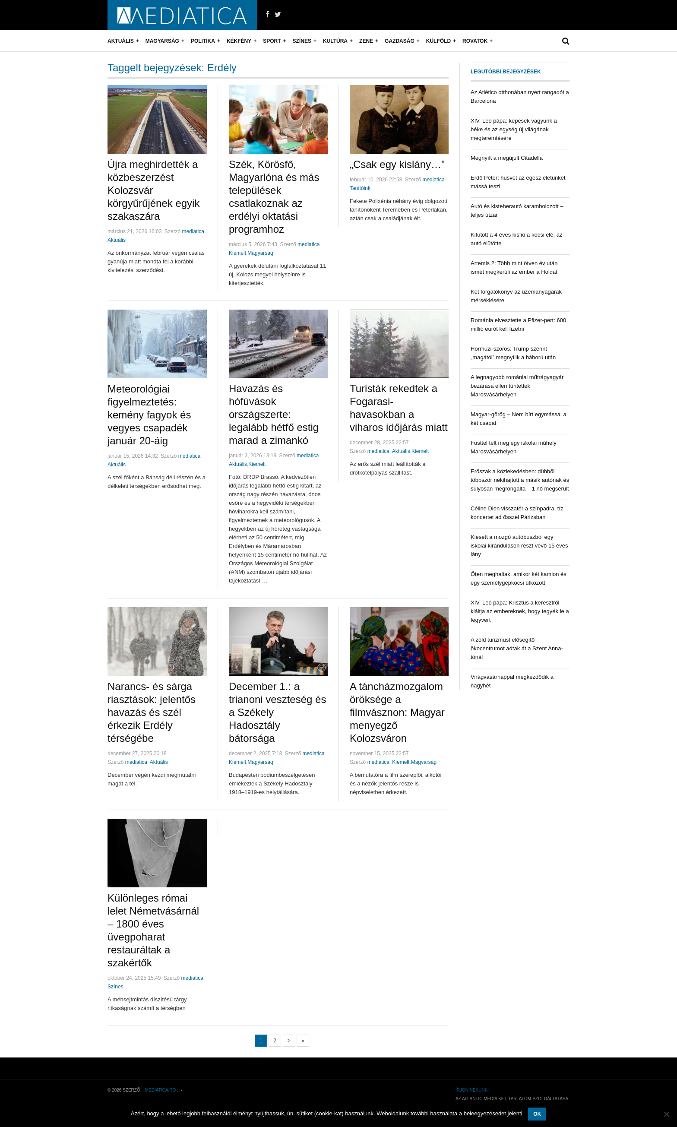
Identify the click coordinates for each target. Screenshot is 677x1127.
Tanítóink (360, 188)
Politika (203, 41)
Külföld (438, 41)
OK (537, 1114)
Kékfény (239, 41)
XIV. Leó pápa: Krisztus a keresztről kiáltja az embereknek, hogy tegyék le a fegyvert (520, 611)
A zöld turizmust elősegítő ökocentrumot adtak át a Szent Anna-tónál (517, 648)
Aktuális (121, 41)
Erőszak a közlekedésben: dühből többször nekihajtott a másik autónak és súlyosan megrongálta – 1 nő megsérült (520, 480)
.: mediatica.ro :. (161, 1090)
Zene (366, 41)
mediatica (193, 231)
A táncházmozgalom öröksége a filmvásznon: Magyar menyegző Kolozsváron (397, 712)
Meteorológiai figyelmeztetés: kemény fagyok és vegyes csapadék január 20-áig (149, 414)
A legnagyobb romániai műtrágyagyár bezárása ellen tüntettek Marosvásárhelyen (517, 386)
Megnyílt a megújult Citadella (507, 158)
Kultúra (335, 41)
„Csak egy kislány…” (397, 164)
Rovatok (474, 41)
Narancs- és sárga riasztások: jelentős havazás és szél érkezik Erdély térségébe (152, 712)
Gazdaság (399, 41)
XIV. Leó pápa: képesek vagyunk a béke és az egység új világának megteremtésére (514, 129)
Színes (302, 41)
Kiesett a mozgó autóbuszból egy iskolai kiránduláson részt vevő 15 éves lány (519, 545)
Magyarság (162, 41)
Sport (272, 41)
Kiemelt (237, 253)
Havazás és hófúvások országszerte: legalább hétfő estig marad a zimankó (274, 414)
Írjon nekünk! (472, 1090)
